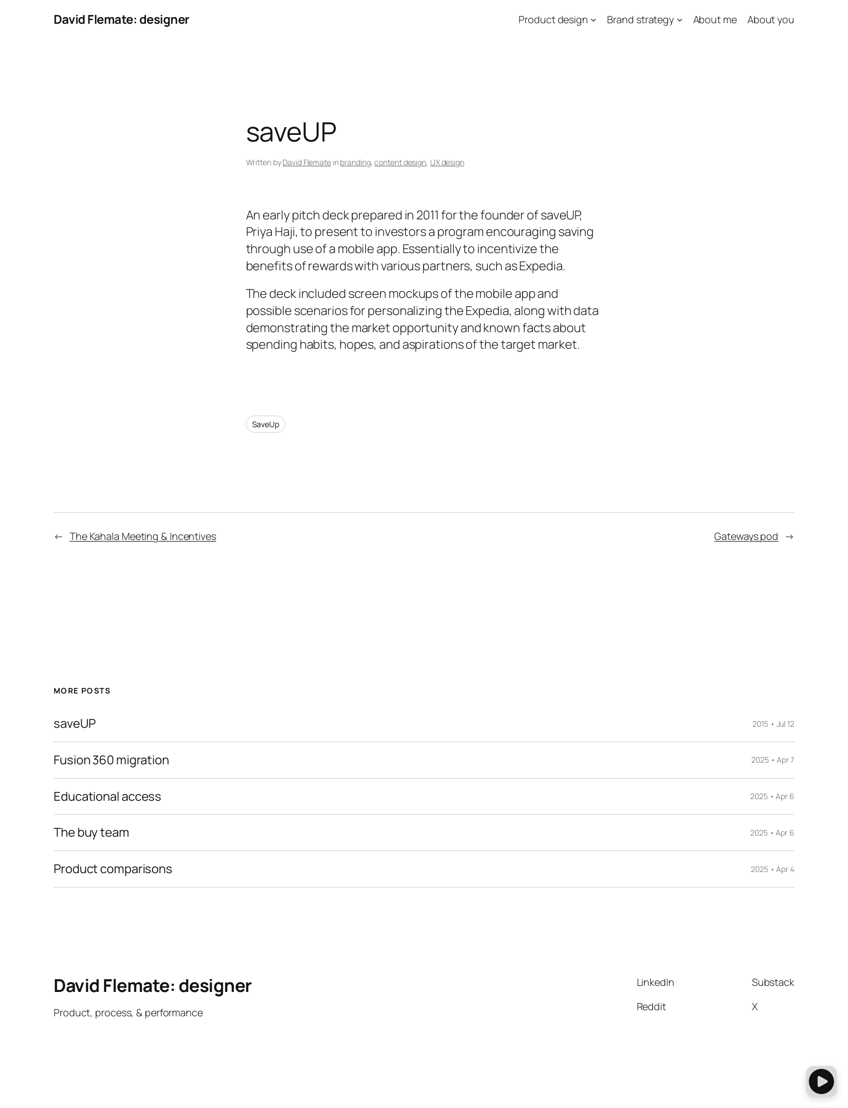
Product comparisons (113, 869)
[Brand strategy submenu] (680, 20)
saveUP (74, 724)
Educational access (107, 797)
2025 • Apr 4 (772, 869)
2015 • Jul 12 (773, 723)
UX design (447, 162)
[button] (821, 1081)
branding (355, 162)
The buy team (91, 832)
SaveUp (265, 424)
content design (400, 162)
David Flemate (306, 162)
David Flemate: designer (122, 19)
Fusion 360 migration (111, 760)
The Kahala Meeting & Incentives (143, 536)
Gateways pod (746, 536)
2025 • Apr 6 (772, 796)
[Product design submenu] (593, 20)
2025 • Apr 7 (772, 759)
